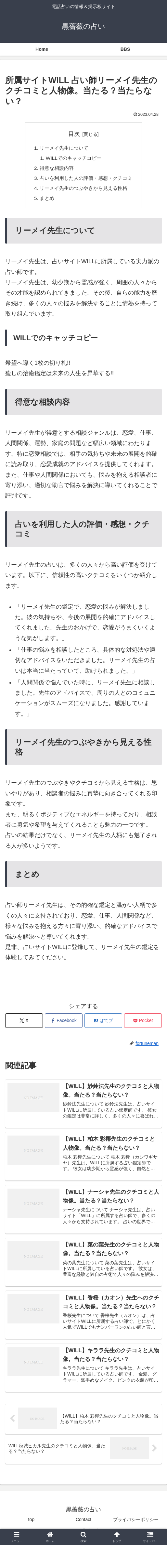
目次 (74, 134)
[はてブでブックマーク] (103, 1023)
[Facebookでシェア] (64, 1023)
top (31, 1524)
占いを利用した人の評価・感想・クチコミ (86, 180)
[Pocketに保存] (143, 1023)
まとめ (44, 201)
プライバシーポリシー (136, 1524)
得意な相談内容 (55, 169)
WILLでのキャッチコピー (72, 159)
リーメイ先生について (63, 148)
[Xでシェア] (24, 1023)
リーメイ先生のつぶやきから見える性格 (83, 190)
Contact (83, 1524)
